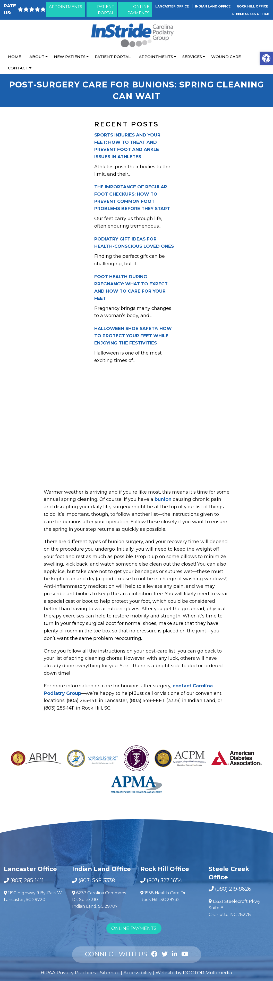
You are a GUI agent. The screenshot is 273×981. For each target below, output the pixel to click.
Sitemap (110, 973)
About (37, 56)
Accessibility (137, 973)
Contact (18, 68)
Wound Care (226, 56)
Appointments (65, 6)
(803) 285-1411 (27, 880)
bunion (163, 499)
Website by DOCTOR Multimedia (194, 973)
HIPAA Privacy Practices (68, 973)
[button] (266, 58)
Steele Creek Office (250, 14)
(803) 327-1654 (164, 880)
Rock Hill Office (252, 6)
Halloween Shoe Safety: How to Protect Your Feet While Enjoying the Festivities (133, 335)
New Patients (70, 56)
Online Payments (138, 9)
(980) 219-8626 (233, 889)
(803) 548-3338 (97, 880)
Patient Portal (105, 9)
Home (14, 56)
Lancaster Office (172, 6)
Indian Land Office (213, 6)
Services (192, 56)
